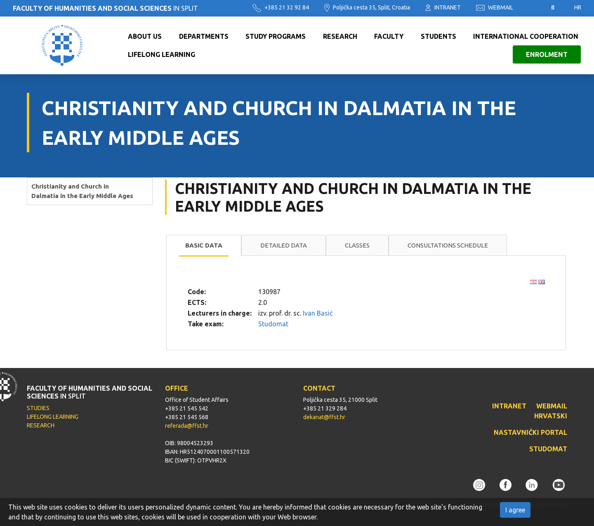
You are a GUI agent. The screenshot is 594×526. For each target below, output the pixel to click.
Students (438, 36)
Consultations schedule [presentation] (448, 245)
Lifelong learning (161, 54)
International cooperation (525, 36)
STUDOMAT (548, 449)
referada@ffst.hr (186, 425)
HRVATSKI (550, 416)
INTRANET (443, 7)
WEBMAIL (494, 7)
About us (145, 36)
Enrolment (547, 54)
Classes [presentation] (357, 245)
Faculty (388, 36)
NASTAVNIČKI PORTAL (530, 432)
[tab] (203, 246)
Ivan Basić (317, 313)
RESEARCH (40, 425)
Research (340, 36)
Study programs (275, 36)
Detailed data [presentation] (283, 245)
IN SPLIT (105, 8)
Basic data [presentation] (203, 245)
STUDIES (38, 408)
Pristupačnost (532, 8)
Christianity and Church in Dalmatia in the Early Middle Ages (82, 191)
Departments (204, 36)
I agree (515, 510)
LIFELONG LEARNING (52, 416)
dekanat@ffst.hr (324, 417)
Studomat (273, 324)
